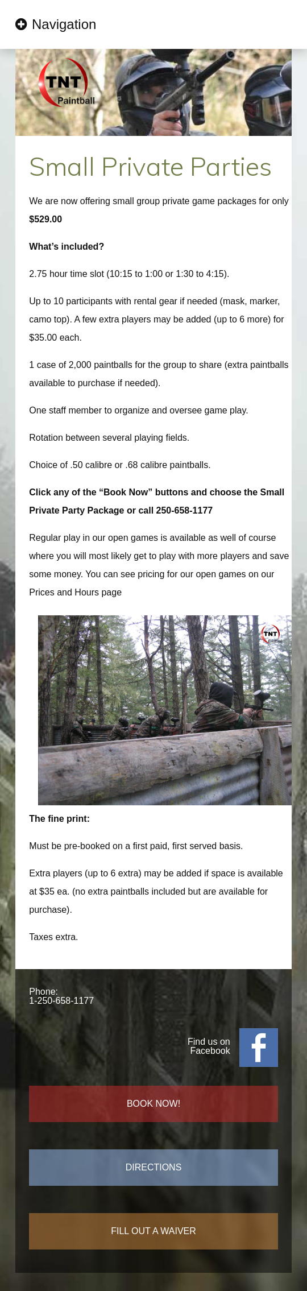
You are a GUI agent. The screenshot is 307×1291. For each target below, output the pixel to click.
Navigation (64, 24)
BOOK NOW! (153, 1103)
